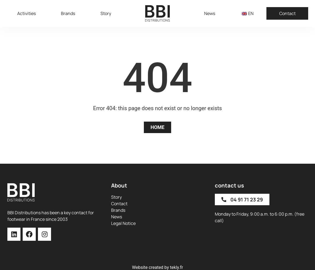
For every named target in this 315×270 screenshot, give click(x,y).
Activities (26, 13)
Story (105, 13)
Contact (287, 13)
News (209, 13)
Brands (68, 13)
